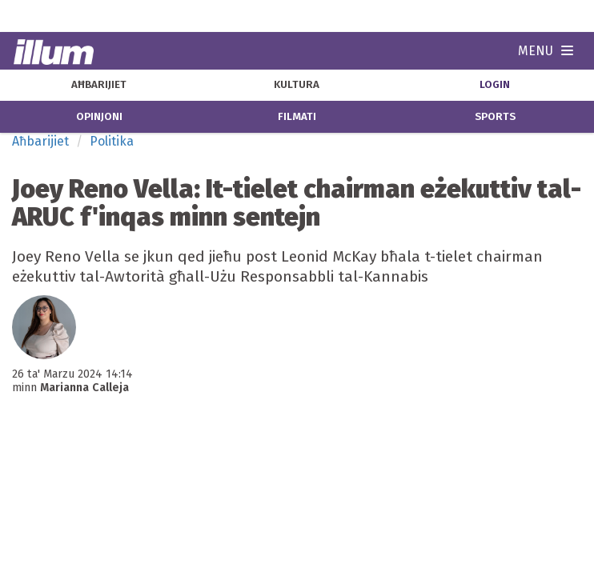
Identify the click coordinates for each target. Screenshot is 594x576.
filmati (297, 116)
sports (495, 116)
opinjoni (99, 116)
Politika (112, 141)
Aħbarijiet (40, 141)
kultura (296, 84)
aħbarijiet (98, 84)
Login (495, 84)
